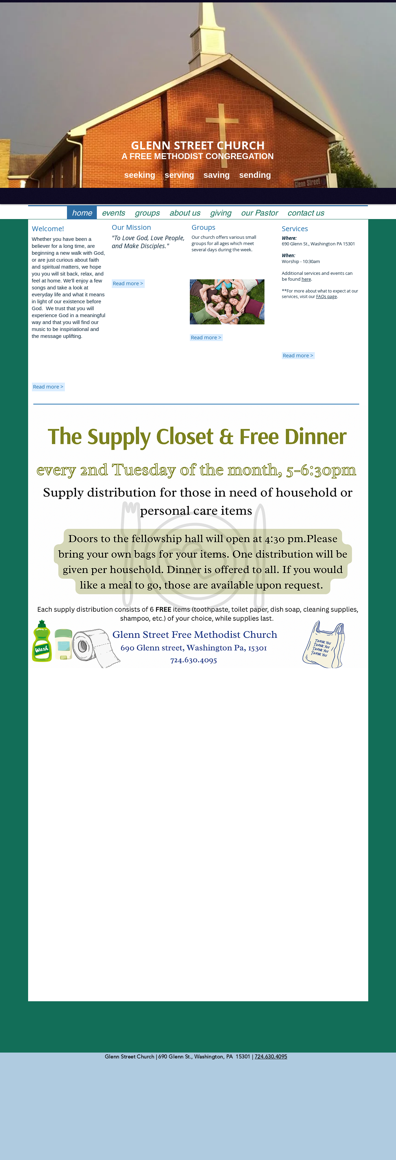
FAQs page (326, 296)
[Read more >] (128, 283)
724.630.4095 (271, 1056)
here (306, 279)
